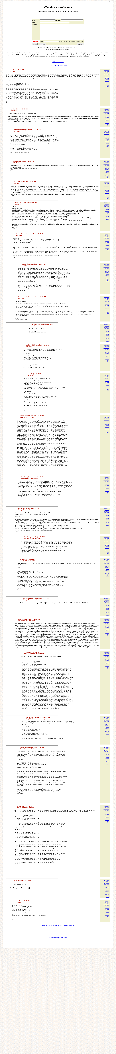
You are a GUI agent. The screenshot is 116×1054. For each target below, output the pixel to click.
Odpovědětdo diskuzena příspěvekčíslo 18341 (106, 75)
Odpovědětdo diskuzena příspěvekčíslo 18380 (106, 592)
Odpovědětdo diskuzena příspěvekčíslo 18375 (106, 828)
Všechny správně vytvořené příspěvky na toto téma (58, 1030)
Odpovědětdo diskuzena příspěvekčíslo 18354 (106, 250)
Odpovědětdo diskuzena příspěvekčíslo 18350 (106, 198)
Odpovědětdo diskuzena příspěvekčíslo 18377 (106, 683)
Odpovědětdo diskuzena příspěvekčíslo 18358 (106, 354)
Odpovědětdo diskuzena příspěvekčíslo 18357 (106, 322)
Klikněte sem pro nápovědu (58, 1042)
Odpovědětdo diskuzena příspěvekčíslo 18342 (106, 120)
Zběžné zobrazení (58, 65)
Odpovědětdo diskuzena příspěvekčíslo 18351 (106, 218)
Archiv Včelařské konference (58, 68)
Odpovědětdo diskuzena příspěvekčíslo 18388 (106, 793)
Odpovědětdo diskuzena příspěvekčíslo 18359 (106, 1005)
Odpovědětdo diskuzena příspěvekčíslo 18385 (106, 617)
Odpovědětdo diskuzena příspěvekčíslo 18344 (106, 141)
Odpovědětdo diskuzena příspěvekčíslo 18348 (106, 177)
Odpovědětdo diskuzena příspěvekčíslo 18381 (106, 896)
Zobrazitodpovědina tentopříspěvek (107, 82)
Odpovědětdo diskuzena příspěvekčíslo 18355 (106, 284)
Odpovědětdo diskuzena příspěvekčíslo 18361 (106, 374)
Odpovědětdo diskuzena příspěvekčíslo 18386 (106, 716)
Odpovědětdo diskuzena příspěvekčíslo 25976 (106, 663)
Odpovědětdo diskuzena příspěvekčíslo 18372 (106, 564)
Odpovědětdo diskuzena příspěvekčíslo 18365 (106, 528)
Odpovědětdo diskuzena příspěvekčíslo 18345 (106, 984)
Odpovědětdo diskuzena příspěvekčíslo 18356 (106, 456)
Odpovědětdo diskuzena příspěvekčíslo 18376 (106, 407)
